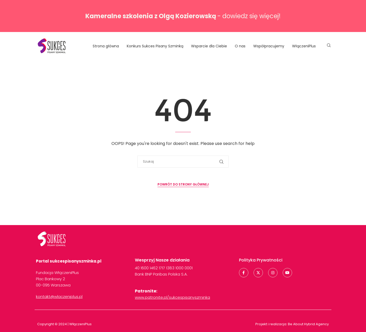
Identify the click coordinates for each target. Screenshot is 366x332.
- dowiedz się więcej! (183, 16)
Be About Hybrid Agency (308, 324)
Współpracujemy (268, 46)
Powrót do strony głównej (183, 184)
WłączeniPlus (304, 46)
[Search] (328, 46)
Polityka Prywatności (260, 260)
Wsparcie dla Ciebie (209, 46)
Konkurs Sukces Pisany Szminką (155, 46)
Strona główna (106, 46)
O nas (240, 46)
